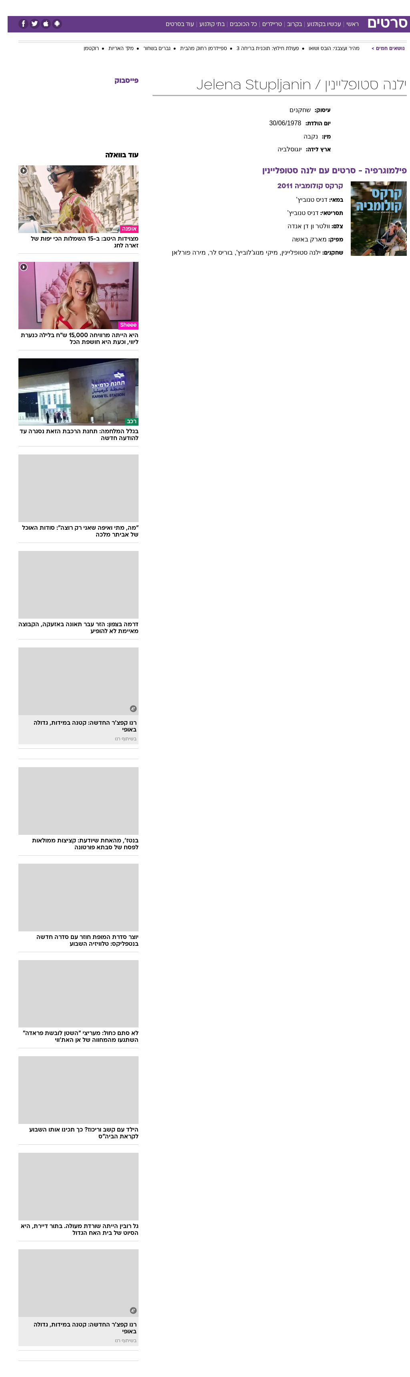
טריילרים (264, 24)
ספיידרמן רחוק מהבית (196, 48)
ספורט (307, 7)
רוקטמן (83, 48)
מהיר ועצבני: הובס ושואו (326, 48)
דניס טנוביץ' (304, 199)
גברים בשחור (149, 48)
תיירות (171, 7)
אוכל (219, 7)
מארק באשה (301, 239)
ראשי (345, 24)
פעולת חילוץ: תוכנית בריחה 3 (260, 48)
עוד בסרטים (172, 24)
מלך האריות (113, 48)
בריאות (196, 7)
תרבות (283, 7)
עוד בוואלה (114, 155)
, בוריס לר (215, 252)
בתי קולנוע (204, 24)
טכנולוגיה (143, 7)
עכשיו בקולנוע (316, 24)
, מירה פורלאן (183, 252)
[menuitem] (303, 8)
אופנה (116, 7)
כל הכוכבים (235, 24)
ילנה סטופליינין (293, 252)
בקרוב (286, 24)
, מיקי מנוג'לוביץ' (251, 252)
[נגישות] (11, 7)
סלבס (260, 7)
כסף (239, 7)
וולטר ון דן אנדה (301, 226)
